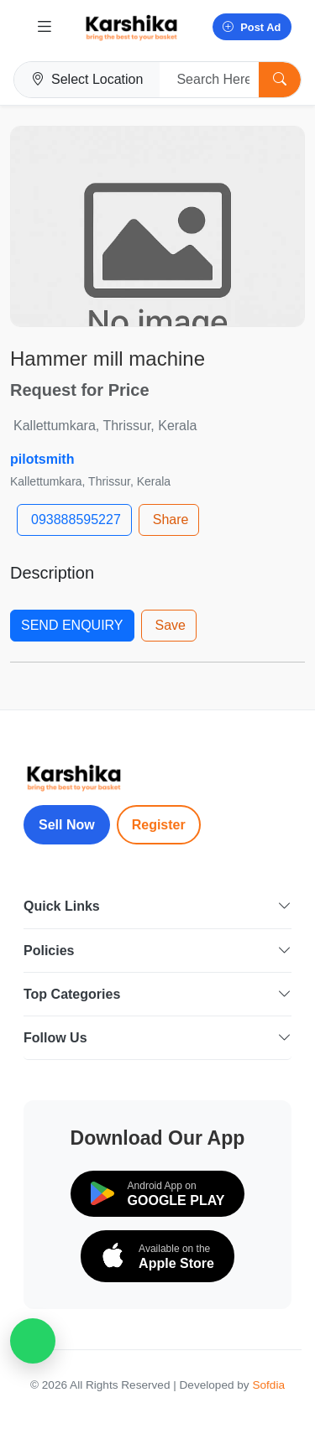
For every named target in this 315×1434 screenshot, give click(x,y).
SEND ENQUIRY (72, 625)
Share (171, 519)
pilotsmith (42, 459)
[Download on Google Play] (158, 1194)
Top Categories (157, 994)
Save (170, 625)
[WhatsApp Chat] (32, 1341)
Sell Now (67, 825)
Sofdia (268, 1385)
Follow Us (157, 1038)
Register (159, 825)
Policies (157, 951)
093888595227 (76, 519)
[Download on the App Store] (157, 1256)
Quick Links (157, 906)
